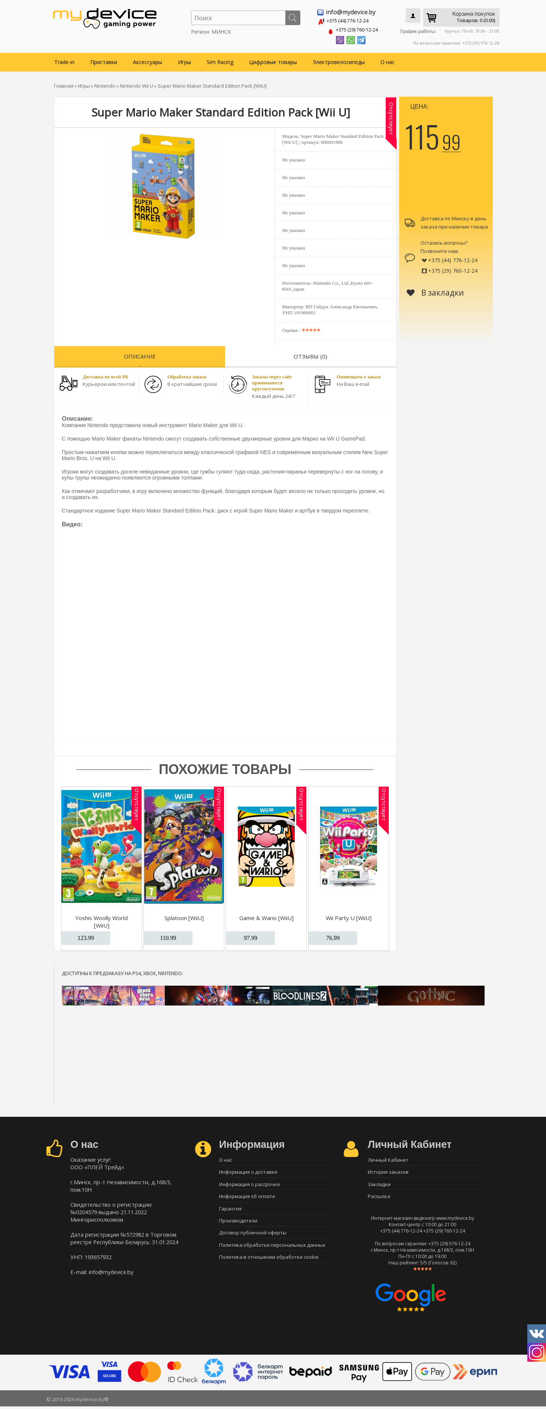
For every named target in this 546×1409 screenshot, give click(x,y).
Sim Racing (220, 60)
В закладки (435, 291)
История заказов (388, 1171)
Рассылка (379, 1197)
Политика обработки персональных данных (272, 1250)
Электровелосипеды (339, 60)
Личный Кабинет (388, 1158)
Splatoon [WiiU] (184, 916)
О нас (387, 60)
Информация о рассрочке (249, 1184)
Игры (184, 60)
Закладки (379, 1184)
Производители (238, 1224)
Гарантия (230, 1210)
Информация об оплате (247, 1197)
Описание (140, 355)
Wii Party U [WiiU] (348, 916)
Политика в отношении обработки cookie (269, 1263)
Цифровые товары (273, 60)
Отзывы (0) (310, 355)
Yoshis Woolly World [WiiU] (101, 920)
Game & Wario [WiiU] (266, 916)
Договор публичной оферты (252, 1237)
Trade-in (64, 60)
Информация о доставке (248, 1171)
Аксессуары (147, 60)
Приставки (103, 60)
